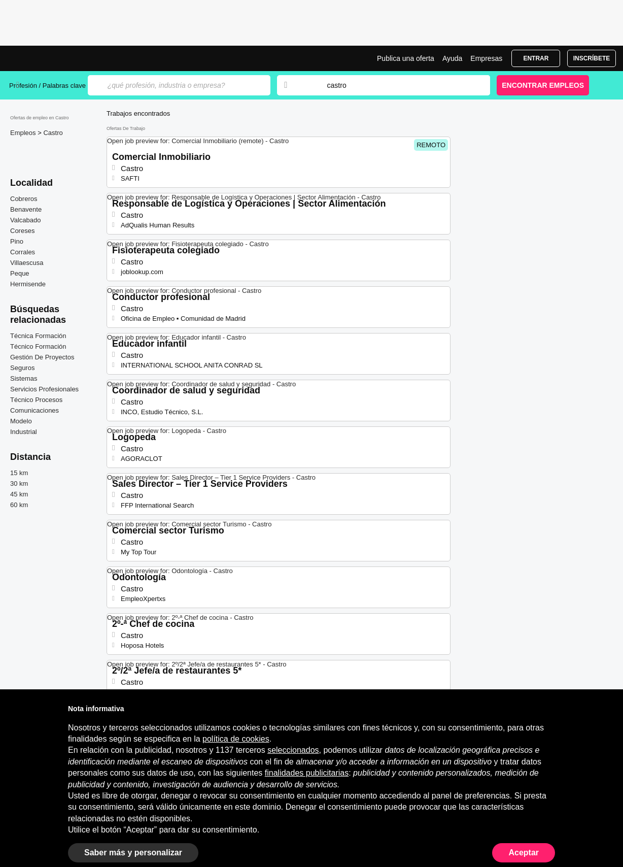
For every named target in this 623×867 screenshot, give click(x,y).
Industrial (23, 432)
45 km (19, 494)
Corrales (22, 252)
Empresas (486, 58)
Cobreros (23, 199)
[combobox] (398, 85)
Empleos (24, 133)
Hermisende (28, 284)
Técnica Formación (38, 336)
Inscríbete (591, 58)
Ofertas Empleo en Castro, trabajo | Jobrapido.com (47, 58)
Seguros (22, 368)
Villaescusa (27, 262)
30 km (19, 483)
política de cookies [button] (235, 739)
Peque (19, 273)
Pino (16, 241)
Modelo (21, 421)
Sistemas (23, 378)
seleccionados (293, 750)
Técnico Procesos (36, 400)
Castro (52, 133)
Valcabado (25, 220)
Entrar (535, 58)
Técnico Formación (38, 346)
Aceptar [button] (523, 852)
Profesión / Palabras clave (47, 85)
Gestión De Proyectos (42, 357)
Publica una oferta (405, 58)
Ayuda (452, 58)
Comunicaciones (34, 410)
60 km (19, 505)
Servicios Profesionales (44, 389)
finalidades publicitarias (307, 773)
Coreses (22, 231)
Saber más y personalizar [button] (133, 852)
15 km (19, 473)
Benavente (26, 209)
